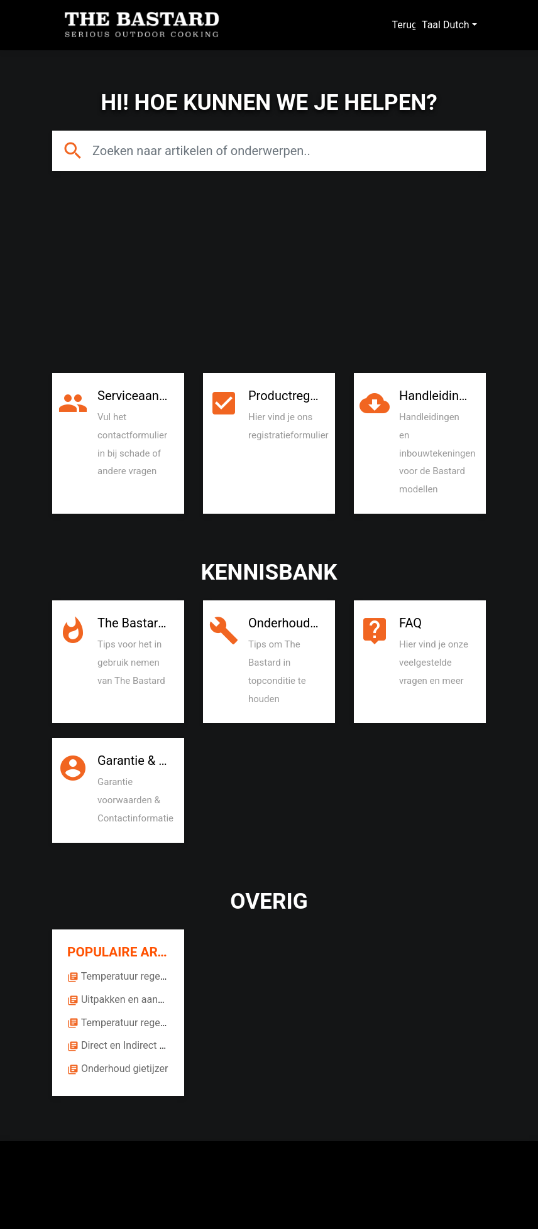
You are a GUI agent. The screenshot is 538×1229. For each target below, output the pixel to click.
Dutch (456, 25)
